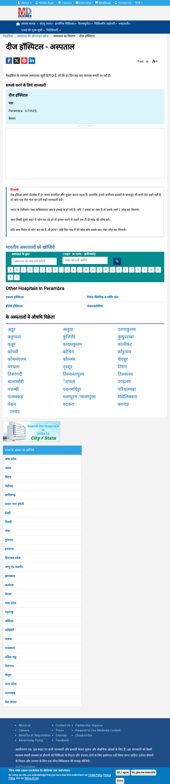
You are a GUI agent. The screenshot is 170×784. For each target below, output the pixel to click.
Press (60, 730)
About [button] (24, 2)
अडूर (11, 329)
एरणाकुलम (127, 329)
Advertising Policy (31, 740)
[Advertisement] (34, 152)
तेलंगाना (9, 666)
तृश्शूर (67, 366)
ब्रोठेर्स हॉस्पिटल (14, 306)
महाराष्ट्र (9, 612)
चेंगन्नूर (123, 359)
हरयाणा (9, 549)
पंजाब (8, 639)
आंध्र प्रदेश (10, 459)
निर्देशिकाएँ (53, 30)
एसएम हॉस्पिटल (15, 297)
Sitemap (61, 735)
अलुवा (68, 329)
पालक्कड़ (15, 396)
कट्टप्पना (14, 337)
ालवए (13, 411)
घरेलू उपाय (46, 23)
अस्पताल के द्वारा (20, 254)
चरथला (13, 366)
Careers (65, 2)
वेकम (12, 404)
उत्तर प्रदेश (10, 684)
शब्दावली (124, 23)
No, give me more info (143, 772)
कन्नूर (12, 344)
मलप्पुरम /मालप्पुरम (79, 396)
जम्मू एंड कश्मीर (14, 567)
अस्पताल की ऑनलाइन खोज (32, 36)
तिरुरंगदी (15, 374)
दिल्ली (8, 522)
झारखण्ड (10, 576)
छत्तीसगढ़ (10, 495)
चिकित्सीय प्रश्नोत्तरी (105, 23)
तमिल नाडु (10, 657)
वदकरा (68, 404)
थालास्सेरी (16, 381)
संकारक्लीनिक (95, 306)
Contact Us (123, 2)
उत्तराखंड (10, 693)
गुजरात (9, 540)
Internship (83, 2)
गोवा (7, 531)
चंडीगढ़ (9, 486)
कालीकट (125, 344)
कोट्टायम (124, 352)
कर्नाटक (9, 585)
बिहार (8, 477)
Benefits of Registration (35, 735)
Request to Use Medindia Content (97, 730)
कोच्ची (13, 352)
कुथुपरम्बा (126, 337)
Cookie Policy (95, 775)
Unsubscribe (83, 735)
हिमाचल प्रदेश (12, 558)
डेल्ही (7, 513)
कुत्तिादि (69, 337)
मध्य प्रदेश (10, 603)
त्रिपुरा (8, 675)
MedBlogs (103, 2)
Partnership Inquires (88, 725)
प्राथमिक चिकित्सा (66, 23)
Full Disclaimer (25, 767)
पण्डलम (124, 381)
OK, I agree (123, 772)
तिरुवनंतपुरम (73, 374)
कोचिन (68, 352)
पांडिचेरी (9, 630)
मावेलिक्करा (127, 396)
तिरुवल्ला (125, 374)
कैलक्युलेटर (85, 23)
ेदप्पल (69, 381)
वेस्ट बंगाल (10, 702)
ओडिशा (9, 621)
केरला (8, 594)
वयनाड (123, 404)
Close (120, 780)
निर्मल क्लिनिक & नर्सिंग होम (102, 297)
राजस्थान (10, 648)
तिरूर (122, 366)
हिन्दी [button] (139, 2)
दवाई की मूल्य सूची (33, 30)
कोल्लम (69, 359)
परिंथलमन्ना (127, 389)
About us (25, 725)
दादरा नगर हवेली (14, 504)
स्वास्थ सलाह (29, 23)
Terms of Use (31, 778)
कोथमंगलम (17, 359)
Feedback (62, 740)
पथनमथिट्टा (72, 389)
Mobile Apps (44, 2)
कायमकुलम (72, 344)
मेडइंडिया (8, 36)
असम (8, 468)
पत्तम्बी (13, 389)
